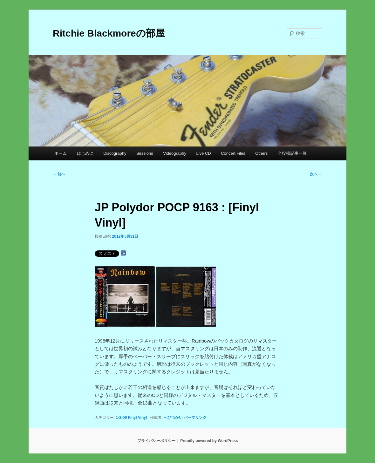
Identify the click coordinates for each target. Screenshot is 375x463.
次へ (316, 174)
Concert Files (233, 153)
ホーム (60, 153)
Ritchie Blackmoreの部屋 (109, 33)
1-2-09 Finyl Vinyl (131, 417)
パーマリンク (195, 417)
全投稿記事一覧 (292, 153)
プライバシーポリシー (156, 441)
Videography (174, 153)
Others (261, 153)
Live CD (203, 153)
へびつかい (173, 417)
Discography (114, 153)
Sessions (144, 153)
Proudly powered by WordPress (209, 441)
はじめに (85, 153)
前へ (59, 174)
